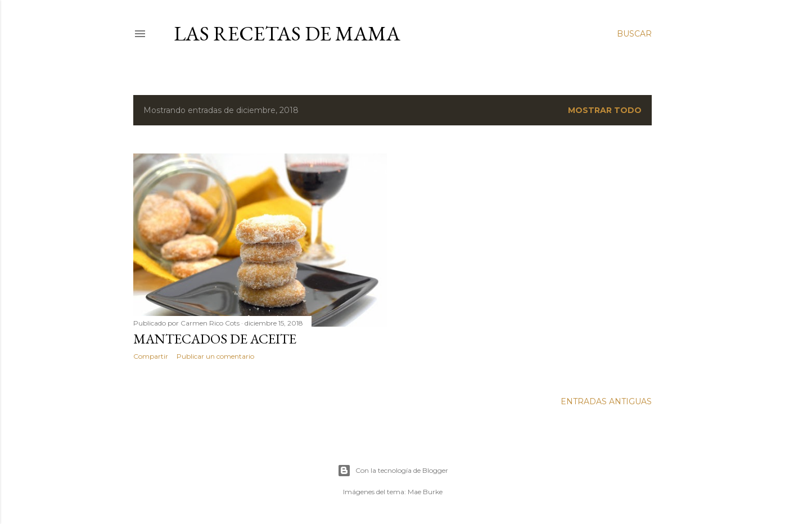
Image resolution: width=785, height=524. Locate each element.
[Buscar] (634, 33)
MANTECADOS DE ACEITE (214, 338)
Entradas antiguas (606, 401)
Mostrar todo (605, 110)
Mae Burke (425, 491)
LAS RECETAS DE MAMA (287, 33)
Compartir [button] (150, 356)
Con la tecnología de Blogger (392, 470)
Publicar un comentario (215, 356)
